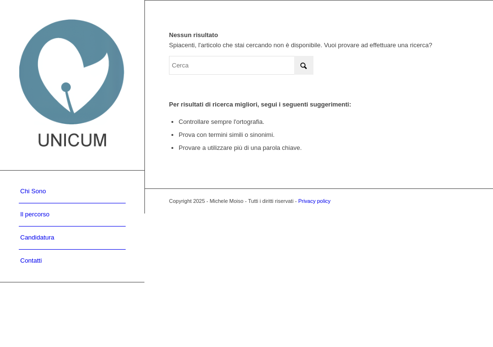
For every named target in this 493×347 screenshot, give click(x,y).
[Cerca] (241, 65)
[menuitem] (72, 191)
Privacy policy (314, 201)
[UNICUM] (72, 85)
